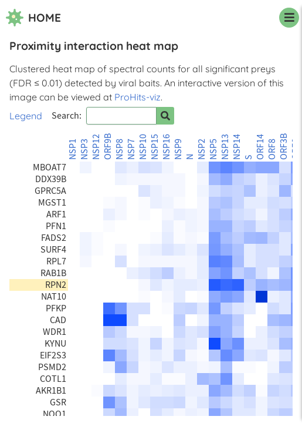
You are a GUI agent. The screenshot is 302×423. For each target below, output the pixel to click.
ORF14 (260, 147)
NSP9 (178, 149)
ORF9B (108, 146)
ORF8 (272, 149)
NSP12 (96, 147)
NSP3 (84, 149)
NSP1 (73, 149)
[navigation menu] (289, 18)
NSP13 (225, 147)
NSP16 (166, 147)
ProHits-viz (137, 97)
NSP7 (131, 149)
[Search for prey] (165, 116)
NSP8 (119, 149)
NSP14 (237, 147)
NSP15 (155, 147)
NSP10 (143, 147)
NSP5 (213, 149)
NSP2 (202, 149)
